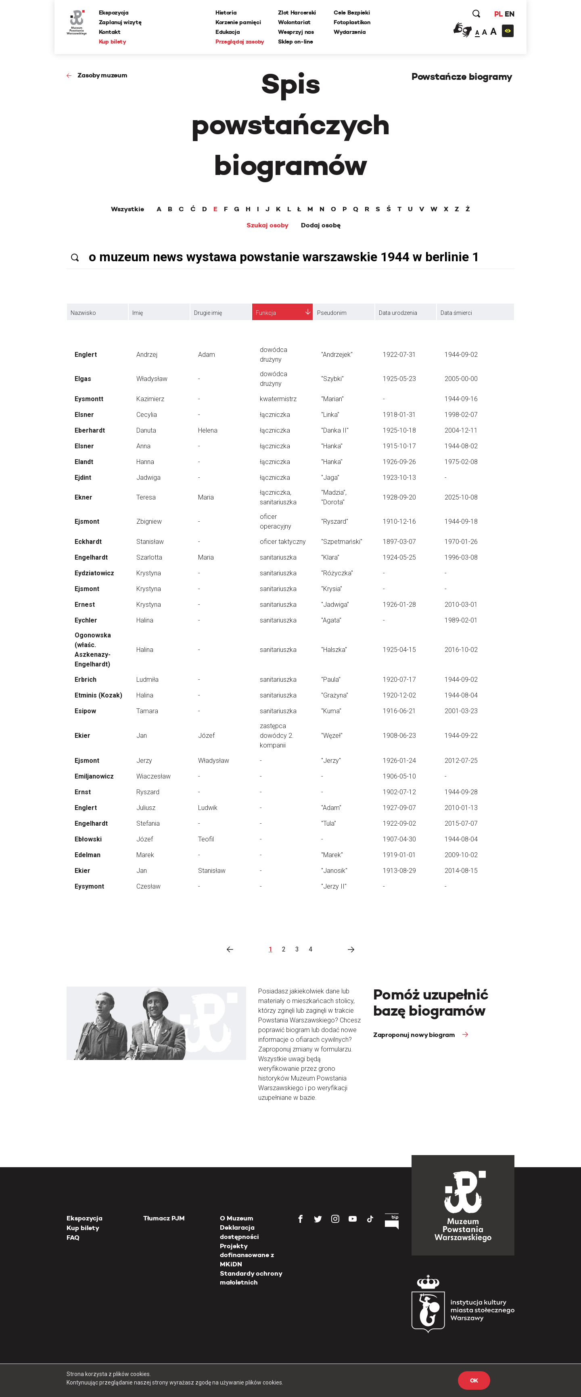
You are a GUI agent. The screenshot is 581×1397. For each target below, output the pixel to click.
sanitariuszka (278, 557)
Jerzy (144, 760)
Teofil (206, 839)
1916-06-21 (399, 711)
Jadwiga (148, 477)
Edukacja (227, 31)
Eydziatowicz (94, 573)
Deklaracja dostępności (239, 1232)
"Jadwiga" (335, 604)
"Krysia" (331, 589)
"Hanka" (332, 446)
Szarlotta (149, 557)
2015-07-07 (461, 823)
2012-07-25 (461, 760)
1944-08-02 (461, 446)
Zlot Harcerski (297, 12)
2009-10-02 (461, 855)
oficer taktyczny (283, 541)
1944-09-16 (461, 399)
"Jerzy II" (334, 886)
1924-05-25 (399, 557)
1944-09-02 (461, 354)
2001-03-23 (461, 711)
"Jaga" (330, 477)
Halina (144, 620)
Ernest (85, 604)
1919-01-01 (399, 855)
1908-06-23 (399, 735)
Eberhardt (90, 430)
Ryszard (147, 792)
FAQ (73, 1237)
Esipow (85, 711)
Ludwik (207, 808)
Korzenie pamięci (238, 22)
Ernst (83, 792)
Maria (206, 497)
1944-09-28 (461, 792)
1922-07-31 (399, 354)
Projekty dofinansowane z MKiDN (247, 1255)
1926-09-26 (399, 462)
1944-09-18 (461, 521)
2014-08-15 (461, 870)
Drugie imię (208, 313)
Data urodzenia (398, 313)
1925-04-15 (399, 650)
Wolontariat (294, 22)
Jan (141, 735)
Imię (137, 313)
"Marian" (332, 399)
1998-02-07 (461, 414)
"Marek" (332, 855)
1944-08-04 (461, 695)
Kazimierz (150, 399)
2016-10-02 (461, 650)
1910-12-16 (399, 521)
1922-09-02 (399, 823)
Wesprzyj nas (296, 31)
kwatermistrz (278, 399)
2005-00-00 (461, 379)
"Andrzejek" (337, 354)
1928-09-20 (399, 497)
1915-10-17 (399, 446)
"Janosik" (334, 870)
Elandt (84, 462)
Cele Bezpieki (352, 12)
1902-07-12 (399, 792)
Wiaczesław (153, 776)
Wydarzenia (350, 31)
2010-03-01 (461, 604)
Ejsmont (87, 521)
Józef (206, 735)
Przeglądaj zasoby (239, 41)
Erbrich (85, 679)
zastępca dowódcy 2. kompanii (277, 735)
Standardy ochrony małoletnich (251, 1278)
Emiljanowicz (94, 776)
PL (498, 14)
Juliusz (145, 808)
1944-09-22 (461, 735)
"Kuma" (331, 711)
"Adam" (331, 808)
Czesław (148, 886)
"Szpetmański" (341, 541)
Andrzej (146, 354)
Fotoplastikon (352, 22)
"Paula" (331, 679)
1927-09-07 (399, 808)
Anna (143, 446)
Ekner (83, 497)
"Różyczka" (337, 573)
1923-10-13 (399, 477)
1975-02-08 (461, 462)
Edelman (87, 855)
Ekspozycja (114, 12)
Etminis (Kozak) (98, 695)
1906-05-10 (399, 776)
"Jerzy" (331, 760)
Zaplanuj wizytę (120, 22)
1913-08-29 (399, 870)
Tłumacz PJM (164, 1218)
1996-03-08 (461, 557)
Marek (145, 855)
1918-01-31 (399, 414)
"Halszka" (334, 650)
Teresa (146, 497)
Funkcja (266, 313)
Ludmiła (147, 679)
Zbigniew (149, 521)
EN (509, 14)
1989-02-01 (461, 620)
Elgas (83, 379)
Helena (207, 430)
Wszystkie (127, 209)
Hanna (145, 462)
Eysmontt (89, 399)
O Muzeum (236, 1218)
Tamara (147, 711)
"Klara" (330, 557)
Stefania (148, 823)
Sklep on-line (295, 41)
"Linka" (330, 414)
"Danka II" (335, 430)
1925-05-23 (399, 379)
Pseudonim (332, 313)
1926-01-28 (399, 604)
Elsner (84, 414)
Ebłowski (88, 839)
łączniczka (275, 414)
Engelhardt (91, 557)
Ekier (82, 735)
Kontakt (110, 31)
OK (474, 1380)
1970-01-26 (461, 541)
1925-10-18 (399, 430)
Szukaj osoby (267, 225)
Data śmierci (456, 313)
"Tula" (328, 823)
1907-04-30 (399, 839)
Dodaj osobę (321, 225)
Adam (206, 354)
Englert (86, 354)
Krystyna (148, 573)
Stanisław (150, 541)
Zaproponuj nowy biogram (414, 1035)
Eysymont (89, 886)
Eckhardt (88, 541)
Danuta (146, 430)
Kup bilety (112, 41)
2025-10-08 (461, 497)
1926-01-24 (399, 760)
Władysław (151, 379)
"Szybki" (332, 379)
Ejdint (83, 477)
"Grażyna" (334, 695)
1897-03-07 (399, 541)
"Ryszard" (334, 521)
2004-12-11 (461, 430)
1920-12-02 (399, 695)
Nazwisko (83, 313)
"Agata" (331, 620)
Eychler (86, 620)
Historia (226, 12)
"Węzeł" (332, 735)
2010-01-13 (461, 808)
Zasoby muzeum (102, 75)
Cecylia (146, 414)
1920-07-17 (399, 679)
